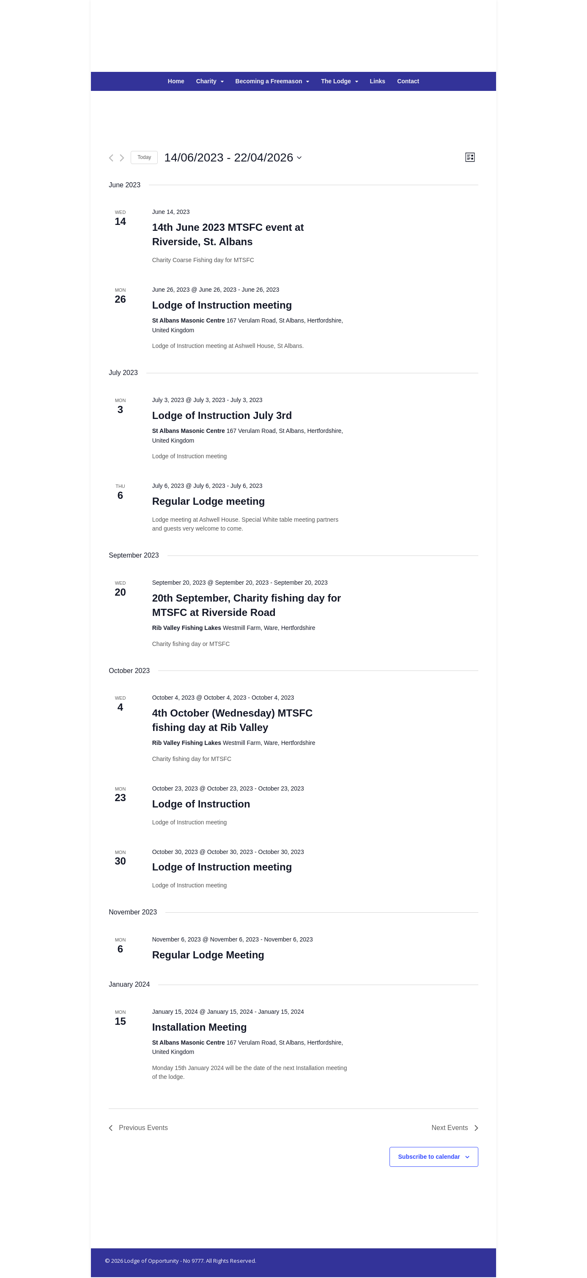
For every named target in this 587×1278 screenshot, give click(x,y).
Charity (206, 81)
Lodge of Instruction (201, 804)
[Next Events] (122, 158)
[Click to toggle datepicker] (232, 158)
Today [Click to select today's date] (144, 158)
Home (176, 81)
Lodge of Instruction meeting (222, 305)
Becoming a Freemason (269, 81)
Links (378, 81)
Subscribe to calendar (429, 1157)
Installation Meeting (199, 1027)
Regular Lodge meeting (208, 501)
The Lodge (336, 81)
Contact (408, 81)
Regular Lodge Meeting (208, 955)
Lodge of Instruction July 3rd (222, 415)
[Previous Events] (111, 158)
